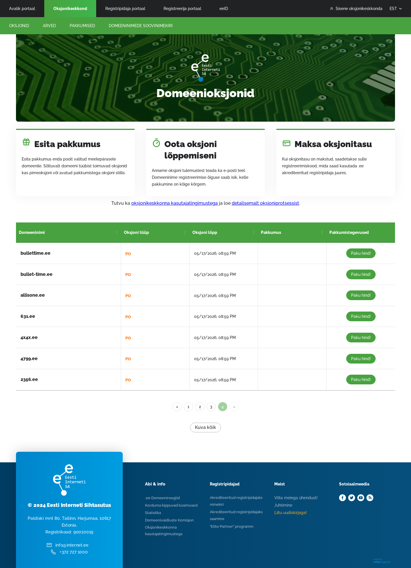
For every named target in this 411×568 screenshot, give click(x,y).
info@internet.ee (71, 545)
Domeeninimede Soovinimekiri (141, 25)
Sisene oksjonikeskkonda (356, 8)
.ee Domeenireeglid (162, 498)
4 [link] (222, 406)
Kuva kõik (205, 427)
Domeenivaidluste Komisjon (169, 520)
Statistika (153, 513)
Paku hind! (361, 253)
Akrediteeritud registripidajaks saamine (236, 515)
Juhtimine (283, 505)
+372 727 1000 (74, 552)
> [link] (234, 406)
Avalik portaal (22, 8)
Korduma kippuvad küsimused (171, 505)
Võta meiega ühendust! (296, 497)
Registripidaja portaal (125, 8)
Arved (49, 25)
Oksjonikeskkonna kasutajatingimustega (163, 530)
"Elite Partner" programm (231, 526)
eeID (223, 8)
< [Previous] (177, 406)
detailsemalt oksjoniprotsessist (265, 203)
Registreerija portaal (182, 8)
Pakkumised (82, 25)
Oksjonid (19, 25)
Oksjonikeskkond (70, 8)
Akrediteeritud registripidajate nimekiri (236, 501)
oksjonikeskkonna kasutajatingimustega (174, 203)
